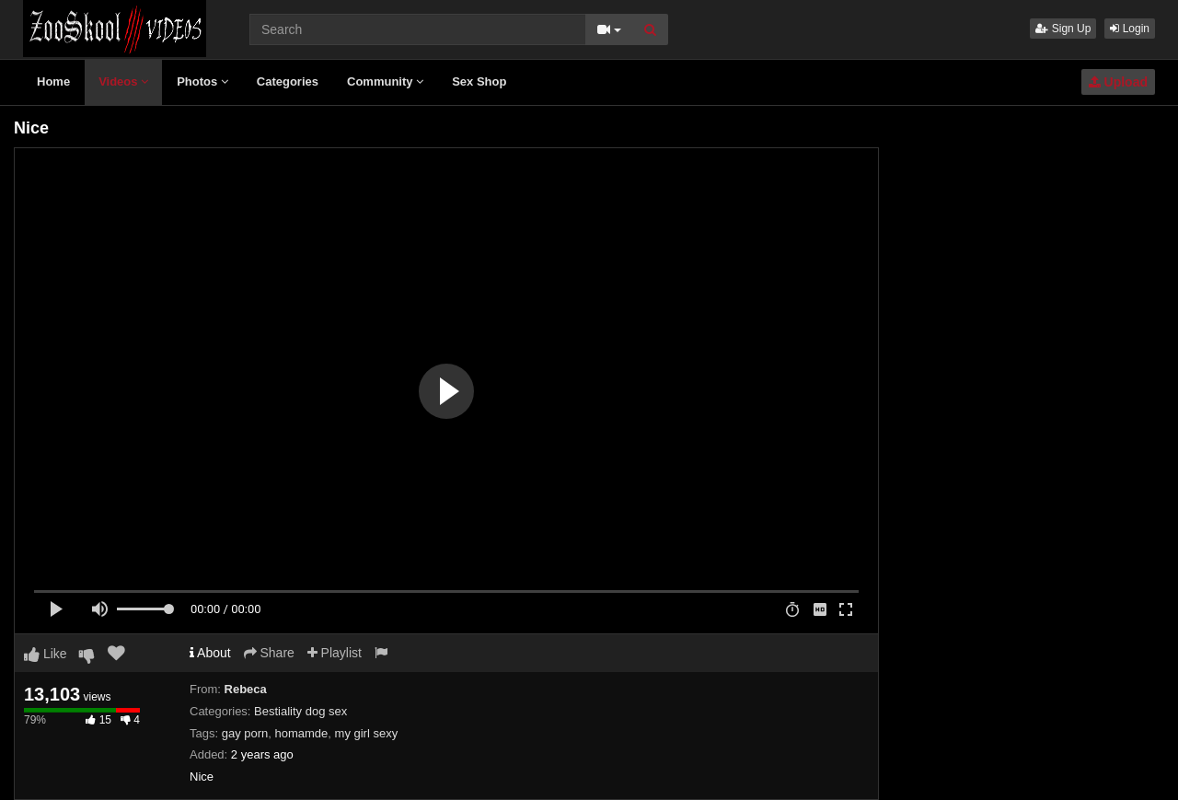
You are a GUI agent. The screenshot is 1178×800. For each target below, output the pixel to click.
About (210, 652)
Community (385, 81)
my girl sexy (366, 733)
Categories (287, 81)
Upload (1118, 82)
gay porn (245, 733)
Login (1129, 28)
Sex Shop (479, 81)
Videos (123, 81)
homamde (302, 733)
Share (269, 652)
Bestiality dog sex (300, 711)
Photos (202, 81)
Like (45, 653)
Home (53, 81)
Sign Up (1063, 28)
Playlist (334, 652)
